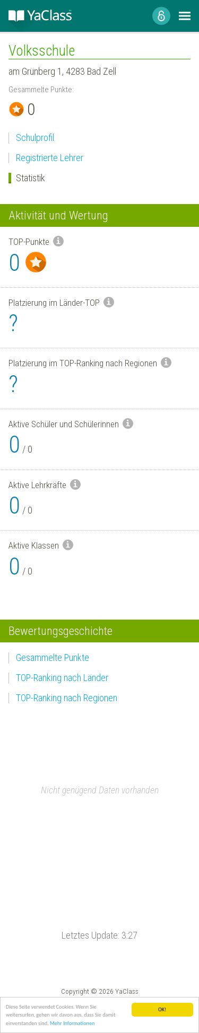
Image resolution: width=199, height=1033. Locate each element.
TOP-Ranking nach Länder (62, 677)
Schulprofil (35, 137)
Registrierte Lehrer (49, 157)
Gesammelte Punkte (52, 657)
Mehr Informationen (72, 1023)
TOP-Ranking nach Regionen (66, 697)
